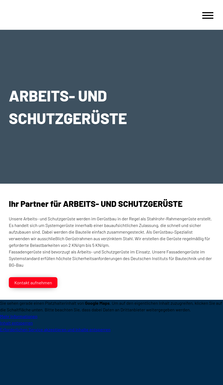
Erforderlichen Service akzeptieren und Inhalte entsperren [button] (55, 329)
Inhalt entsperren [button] (16, 322)
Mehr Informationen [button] (19, 316)
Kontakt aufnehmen (33, 282)
